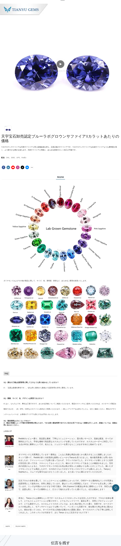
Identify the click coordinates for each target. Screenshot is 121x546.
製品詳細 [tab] (60, 177)
